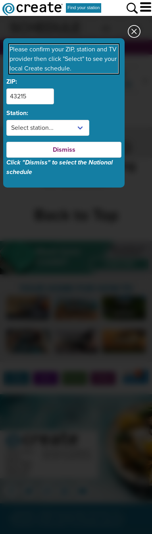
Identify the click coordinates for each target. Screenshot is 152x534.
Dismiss (64, 150)
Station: (17, 113)
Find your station (83, 7)
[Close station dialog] (134, 34)
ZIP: (11, 82)
